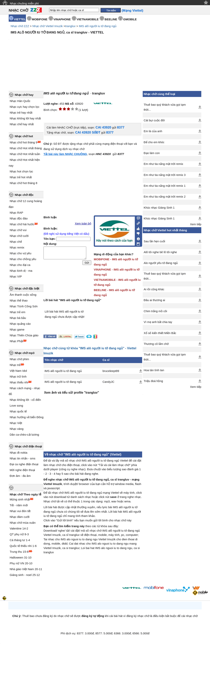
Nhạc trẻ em (17, 312)
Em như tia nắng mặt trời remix (163, 163)
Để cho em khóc (154, 142)
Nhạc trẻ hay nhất (21, 112)
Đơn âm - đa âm (20, 475)
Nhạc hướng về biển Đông (27, 417)
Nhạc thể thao (19, 300)
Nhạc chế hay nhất (22, 124)
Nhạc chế (16, 241)
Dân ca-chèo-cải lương (24, 434)
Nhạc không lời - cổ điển (25, 399)
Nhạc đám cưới (19, 516)
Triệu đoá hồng (153, 381)
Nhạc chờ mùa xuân (23, 522)
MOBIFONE (40, 19)
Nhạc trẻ (15, 365)
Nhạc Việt (16, 423)
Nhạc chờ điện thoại (28, 446)
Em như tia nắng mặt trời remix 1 (164, 185)
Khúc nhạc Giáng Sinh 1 (159, 207)
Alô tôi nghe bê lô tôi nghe (160, 252)
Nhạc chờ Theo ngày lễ (25, 494)
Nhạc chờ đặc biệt (27, 288)
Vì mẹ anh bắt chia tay (158, 322)
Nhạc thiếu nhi (19, 382)
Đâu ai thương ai (154, 300)
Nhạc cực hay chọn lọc (24, 106)
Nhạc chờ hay (24, 94)
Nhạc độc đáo (19, 218)
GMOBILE (130, 19)
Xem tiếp (195, 224)
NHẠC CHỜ (18, 10)
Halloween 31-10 (21, 557)
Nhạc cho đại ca (20, 264)
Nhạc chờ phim (19, 359)
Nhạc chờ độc (24, 194)
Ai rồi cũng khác (154, 289)
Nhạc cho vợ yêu (20, 253)
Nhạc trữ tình (18, 376)
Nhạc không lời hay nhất (25, 118)
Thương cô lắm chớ (156, 343)
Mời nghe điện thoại (22, 470)
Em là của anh (153, 131)
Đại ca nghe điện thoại (24, 464)
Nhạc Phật (16, 341)
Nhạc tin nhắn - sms (22, 458)
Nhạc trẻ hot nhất (21, 177)
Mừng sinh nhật (20, 499)
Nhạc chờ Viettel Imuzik (47, 26)
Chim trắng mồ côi (155, 311)
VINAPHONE (62, 19)
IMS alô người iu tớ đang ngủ (98, 26)
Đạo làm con (152, 153)
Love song (16, 405)
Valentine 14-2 (19, 528)
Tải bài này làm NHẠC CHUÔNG (65, 154)
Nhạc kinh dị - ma (21, 270)
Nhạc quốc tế (18, 411)
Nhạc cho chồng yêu (23, 259)
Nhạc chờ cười (19, 235)
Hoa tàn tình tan (154, 370)
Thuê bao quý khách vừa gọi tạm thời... (165, 107)
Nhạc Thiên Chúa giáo (24, 335)
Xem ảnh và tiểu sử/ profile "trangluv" (71, 392)
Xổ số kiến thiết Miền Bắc (160, 333)
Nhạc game (17, 329)
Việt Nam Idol (18, 370)
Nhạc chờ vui (18, 230)
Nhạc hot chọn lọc (21, 171)
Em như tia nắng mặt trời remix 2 (164, 196)
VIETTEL (20, 19)
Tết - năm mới (19, 505)
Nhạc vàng (16, 428)
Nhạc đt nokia (18, 452)
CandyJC (108, 381)
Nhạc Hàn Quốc (20, 101)
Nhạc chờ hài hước (22, 224)
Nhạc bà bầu (18, 318)
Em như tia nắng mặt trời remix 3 (164, 174)
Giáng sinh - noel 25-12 (25, 575)
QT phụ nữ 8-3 (19, 534)
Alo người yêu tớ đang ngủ (161, 263)
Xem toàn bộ (83, 223)
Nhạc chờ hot (24, 136)
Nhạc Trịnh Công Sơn (24, 306)
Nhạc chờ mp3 (24, 353)
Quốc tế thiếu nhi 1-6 (23, 545)
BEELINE (111, 19)
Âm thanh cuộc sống (23, 294)
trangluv (70, 26)
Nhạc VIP (16, 276)
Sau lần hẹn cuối (154, 241)
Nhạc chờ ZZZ (20, 26)
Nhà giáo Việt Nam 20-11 (26, 569)
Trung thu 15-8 (19, 551)
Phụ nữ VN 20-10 (21, 563)
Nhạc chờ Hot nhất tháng (26, 148)
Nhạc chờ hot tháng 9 (23, 142)
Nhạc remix (17, 247)
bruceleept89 (110, 371)
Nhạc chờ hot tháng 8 (23, 183)
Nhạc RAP (16, 212)
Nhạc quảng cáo (20, 323)
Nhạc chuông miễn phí (24, 3)
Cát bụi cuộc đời (154, 120)
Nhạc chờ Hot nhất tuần (25, 154)
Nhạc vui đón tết (20, 511)
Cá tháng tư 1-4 (20, 540)
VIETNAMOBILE (88, 19)
